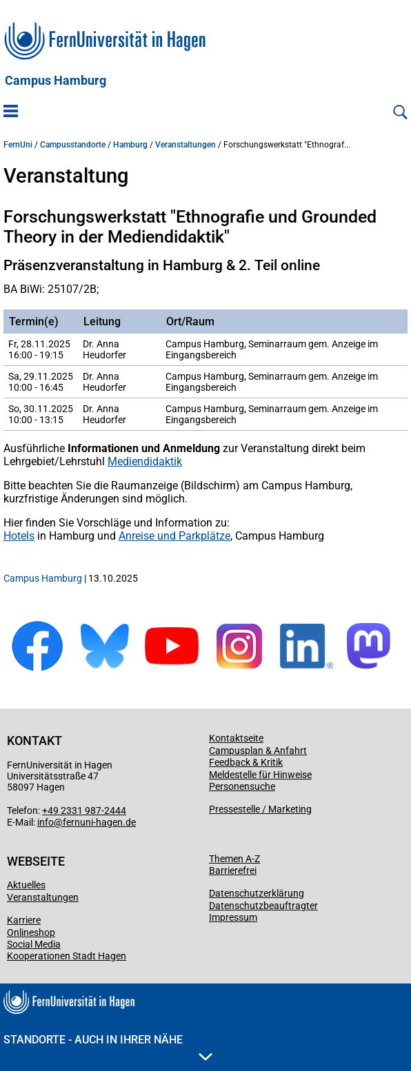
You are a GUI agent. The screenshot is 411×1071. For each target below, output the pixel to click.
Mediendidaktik (145, 461)
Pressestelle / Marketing (260, 809)
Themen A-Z (234, 858)
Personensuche (242, 786)
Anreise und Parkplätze (174, 535)
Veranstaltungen (185, 145)
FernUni (17, 145)
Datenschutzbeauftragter (263, 905)
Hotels (18, 535)
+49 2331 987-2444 (84, 810)
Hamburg (130, 145)
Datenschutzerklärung (256, 893)
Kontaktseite (236, 738)
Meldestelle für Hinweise (260, 774)
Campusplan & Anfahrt (258, 750)
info (45, 822)
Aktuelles (26, 884)
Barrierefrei (233, 870)
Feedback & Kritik (246, 762)
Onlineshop (31, 932)
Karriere (24, 920)
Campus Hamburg (55, 81)
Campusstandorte (73, 145)
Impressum (233, 917)
